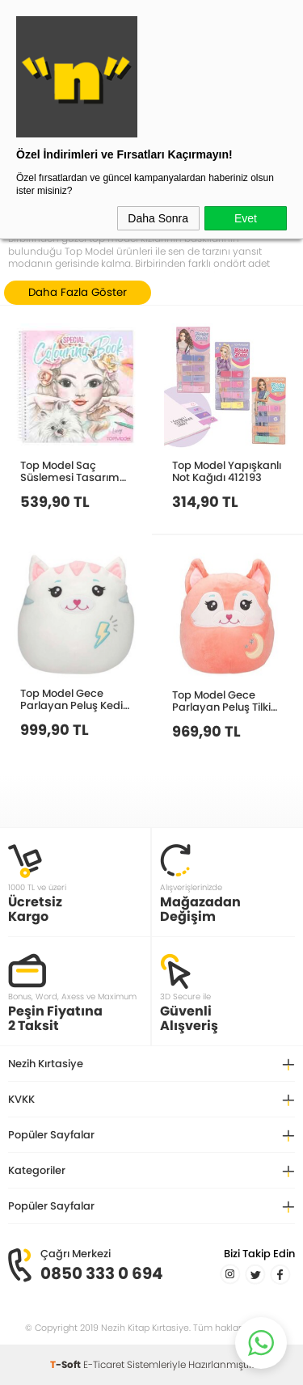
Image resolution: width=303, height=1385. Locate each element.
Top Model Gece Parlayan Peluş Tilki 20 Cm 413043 (221, 700)
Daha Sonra (158, 218)
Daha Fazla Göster (77, 292)
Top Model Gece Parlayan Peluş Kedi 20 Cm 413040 (71, 699)
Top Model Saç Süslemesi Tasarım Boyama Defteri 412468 (70, 471)
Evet (245, 218)
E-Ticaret (103, 1364)
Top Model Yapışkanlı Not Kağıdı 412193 (226, 471)
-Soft (66, 1364)
